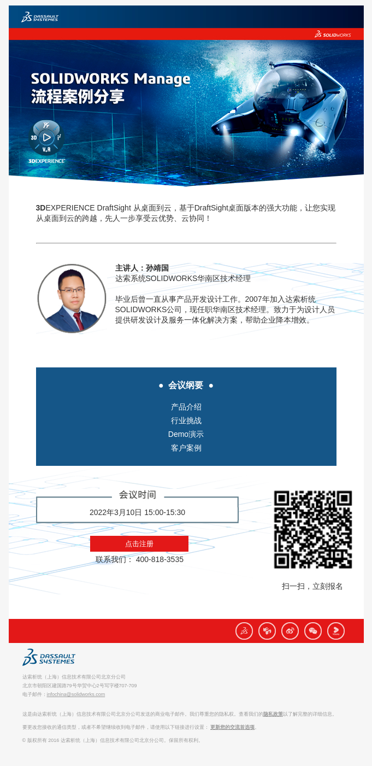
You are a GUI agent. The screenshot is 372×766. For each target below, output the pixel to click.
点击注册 (139, 544)
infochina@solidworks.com (76, 694)
